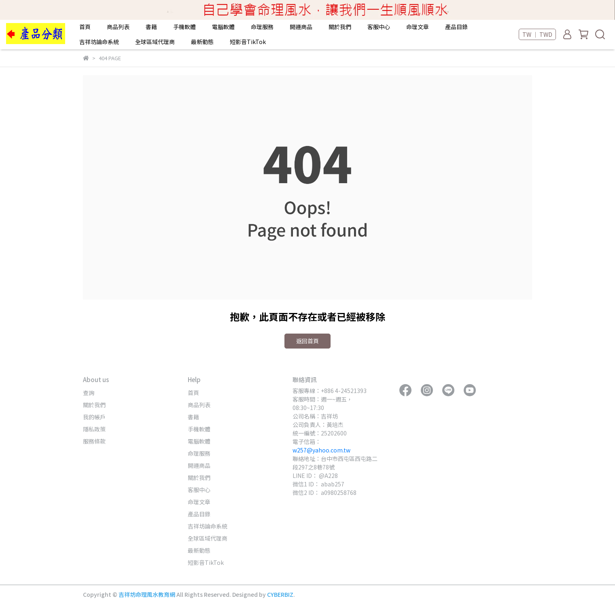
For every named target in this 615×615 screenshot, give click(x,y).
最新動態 (202, 42)
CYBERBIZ (280, 594)
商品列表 (118, 27)
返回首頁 (307, 341)
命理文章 (417, 27)
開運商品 (301, 27)
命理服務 (262, 27)
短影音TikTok (248, 42)
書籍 (151, 27)
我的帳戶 (94, 417)
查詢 (88, 393)
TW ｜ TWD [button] (537, 34)
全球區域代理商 (155, 42)
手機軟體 (184, 27)
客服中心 (378, 27)
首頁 (85, 27)
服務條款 (94, 441)
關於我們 (340, 27)
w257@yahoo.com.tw (321, 450)
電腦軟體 (223, 27)
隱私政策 (94, 429)
